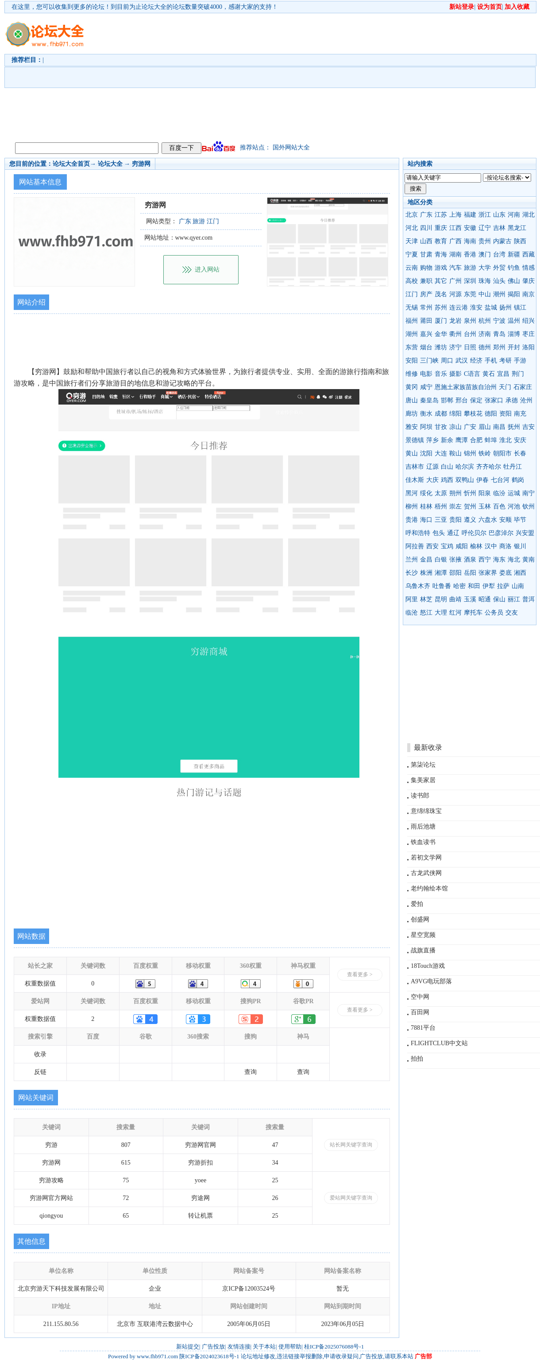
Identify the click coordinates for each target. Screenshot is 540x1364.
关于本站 (264, 1346)
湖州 (411, 334)
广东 (426, 214)
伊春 (482, 480)
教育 (441, 241)
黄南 (528, 559)
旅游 (470, 267)
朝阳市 (502, 453)
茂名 (441, 294)
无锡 (411, 307)
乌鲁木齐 (417, 586)
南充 (520, 413)
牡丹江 (512, 466)
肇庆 (528, 281)
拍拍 (417, 1058)
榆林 (476, 546)
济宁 (455, 347)
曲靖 (455, 599)
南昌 (499, 427)
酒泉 (470, 559)
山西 (426, 241)
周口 (447, 360)
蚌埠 (491, 440)
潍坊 (441, 347)
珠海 (484, 281)
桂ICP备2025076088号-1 (334, 1346)
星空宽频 (423, 935)
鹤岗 (518, 480)
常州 (426, 307)
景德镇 (414, 440)
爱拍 (417, 904)
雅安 (411, 427)
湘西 (520, 572)
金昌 (426, 559)
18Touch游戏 (428, 966)
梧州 (441, 506)
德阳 (491, 413)
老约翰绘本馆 (429, 888)
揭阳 (514, 294)
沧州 (526, 400)
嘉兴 (426, 334)
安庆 (520, 440)
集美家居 (423, 780)
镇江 (520, 307)
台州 (470, 334)
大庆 (432, 480)
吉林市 (414, 466)
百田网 (420, 1012)
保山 (499, 599)
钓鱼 (514, 267)
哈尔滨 (464, 466)
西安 (432, 546)
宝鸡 (447, 546)
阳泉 (484, 493)
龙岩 (455, 320)
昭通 (484, 599)
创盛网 (420, 919)
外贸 (499, 267)
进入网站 (207, 269)
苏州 (441, 307)
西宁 (484, 559)
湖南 (455, 254)
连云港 (458, 307)
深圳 (470, 281)
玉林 (484, 506)
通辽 (453, 533)
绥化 (426, 493)
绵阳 (455, 413)
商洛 (505, 546)
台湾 (499, 254)
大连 (441, 453)
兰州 (411, 559)
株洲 (426, 572)
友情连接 (239, 1346)
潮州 (499, 294)
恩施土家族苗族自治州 (466, 387)
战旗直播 (423, 950)
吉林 (499, 228)
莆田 (426, 320)
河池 (514, 506)
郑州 (499, 347)
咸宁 (426, 387)
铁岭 (484, 453)
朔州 (455, 493)
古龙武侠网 (426, 873)
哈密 (459, 586)
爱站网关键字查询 (351, 1198)
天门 (505, 387)
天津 (411, 241)
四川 (426, 228)
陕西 (520, 241)
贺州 (470, 506)
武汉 (461, 360)
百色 (499, 506)
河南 (514, 214)
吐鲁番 (441, 586)
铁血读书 (423, 842)
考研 (505, 360)
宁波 (499, 320)
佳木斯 (414, 480)
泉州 (470, 320)
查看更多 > (360, 974)
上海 (455, 214)
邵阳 (455, 572)
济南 (484, 334)
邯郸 (447, 400)
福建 (470, 214)
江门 (411, 294)
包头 (438, 533)
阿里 (411, 599)
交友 (511, 612)
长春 (520, 453)
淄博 (514, 334)
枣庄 (528, 334)
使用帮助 (289, 1346)
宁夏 (411, 254)
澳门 (484, 254)
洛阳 (528, 347)
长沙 (411, 572)
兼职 (426, 281)
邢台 (461, 400)
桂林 (426, 506)
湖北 (528, 214)
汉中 (491, 546)
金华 (441, 334)
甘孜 (441, 427)
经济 (476, 360)
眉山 (484, 427)
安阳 (411, 360)
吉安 (528, 427)
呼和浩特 (417, 533)
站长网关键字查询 (351, 1145)
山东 (499, 214)
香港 (470, 254)
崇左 (455, 506)
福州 (411, 320)
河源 (455, 294)
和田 (474, 586)
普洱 (528, 599)
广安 (470, 427)
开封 (514, 347)
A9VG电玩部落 (431, 981)
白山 (447, 466)
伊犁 (488, 586)
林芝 (426, 599)
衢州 (455, 334)
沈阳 (426, 453)
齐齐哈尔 (488, 466)
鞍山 (455, 453)
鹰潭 (461, 440)
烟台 (426, 347)
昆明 (441, 599)
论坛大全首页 (71, 163)
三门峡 (429, 360)
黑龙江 (517, 228)
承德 (511, 400)
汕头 (499, 281)
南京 (528, 294)
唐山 (411, 400)
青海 (441, 254)
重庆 (441, 228)
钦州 (528, 506)
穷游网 (141, 163)
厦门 (441, 320)
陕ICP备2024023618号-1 (209, 1356)
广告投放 (213, 1346)
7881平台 (423, 1027)
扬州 (505, 307)
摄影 (455, 374)
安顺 (505, 519)
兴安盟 (525, 533)
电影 (426, 374)
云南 (411, 267)
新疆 (514, 254)
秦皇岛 (429, 400)
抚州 (514, 427)
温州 (514, 320)
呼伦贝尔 (474, 533)
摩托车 (473, 612)
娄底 (505, 572)
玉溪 (470, 599)
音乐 (441, 374)
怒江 (426, 612)
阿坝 (426, 427)
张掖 (455, 559)
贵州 (484, 241)
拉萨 (503, 586)
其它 (441, 281)
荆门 (518, 374)
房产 (426, 294)
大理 (441, 612)
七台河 (500, 480)
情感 (528, 267)
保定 (476, 400)
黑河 (411, 493)
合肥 (476, 440)
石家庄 (522, 387)
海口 (426, 519)
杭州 (484, 320)
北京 (411, 214)
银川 (520, 546)
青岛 (499, 334)
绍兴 (528, 320)
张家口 (494, 400)
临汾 (499, 493)
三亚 (441, 519)
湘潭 (441, 572)
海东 (499, 559)
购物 (426, 267)
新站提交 (187, 1346)
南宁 (528, 493)
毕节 (520, 519)
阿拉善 (414, 546)
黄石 (488, 374)
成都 (441, 413)
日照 (470, 347)
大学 (484, 267)
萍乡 (432, 440)
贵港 (411, 519)
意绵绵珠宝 (426, 811)
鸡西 (447, 480)
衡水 (426, 413)
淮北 (505, 440)
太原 (441, 493)
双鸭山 (464, 480)
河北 (411, 228)
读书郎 (420, 795)
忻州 (470, 493)
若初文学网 (426, 857)
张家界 (487, 572)
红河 (455, 612)
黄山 (411, 453)
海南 (470, 241)
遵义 (470, 519)
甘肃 (426, 254)
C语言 (472, 374)
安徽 (470, 228)
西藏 (528, 254)
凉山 (455, 427)
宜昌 (503, 374)
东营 (411, 347)
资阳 (505, 413)
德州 (484, 347)
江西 (455, 228)
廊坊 (411, 413)
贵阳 (455, 519)
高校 (411, 281)
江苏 (441, 214)
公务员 (494, 612)
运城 (514, 493)
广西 (455, 241)
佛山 (514, 281)
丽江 (514, 599)
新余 (447, 440)
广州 (455, 281)
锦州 (470, 453)
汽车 (455, 267)
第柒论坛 (423, 764)
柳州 (411, 506)
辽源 (432, 466)
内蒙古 (502, 241)
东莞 (470, 294)
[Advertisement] (254, 76)
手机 (491, 360)
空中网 (420, 996)
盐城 (491, 307)
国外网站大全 (291, 147)
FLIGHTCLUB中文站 (439, 1043)
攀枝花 (473, 413)
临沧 (411, 612)
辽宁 (484, 228)
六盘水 (487, 519)
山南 (518, 586)
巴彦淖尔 (501, 533)
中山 (484, 294)
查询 (250, 1072)
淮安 (476, 307)
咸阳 (461, 546)
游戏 (441, 267)
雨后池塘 (423, 826)
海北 (514, 559)
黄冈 (411, 387)
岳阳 (470, 572)
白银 (441, 559)
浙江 (484, 214)
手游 (520, 360)
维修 (411, 374)
